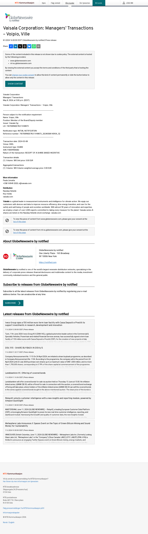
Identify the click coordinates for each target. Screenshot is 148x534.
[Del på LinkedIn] (15, 46)
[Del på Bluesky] (29, 46)
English (11, 522)
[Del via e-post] (38, 46)
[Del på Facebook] (11, 46)
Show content (15, 84)
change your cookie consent (23, 75)
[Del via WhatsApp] (34, 46)
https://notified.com (47, 262)
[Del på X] (20, 46)
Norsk (5, 522)
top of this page (19, 222)
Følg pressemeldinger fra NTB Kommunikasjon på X (23, 508)
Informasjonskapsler (11, 513)
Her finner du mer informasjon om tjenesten (20, 481)
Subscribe (13, 303)
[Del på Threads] (25, 46)
